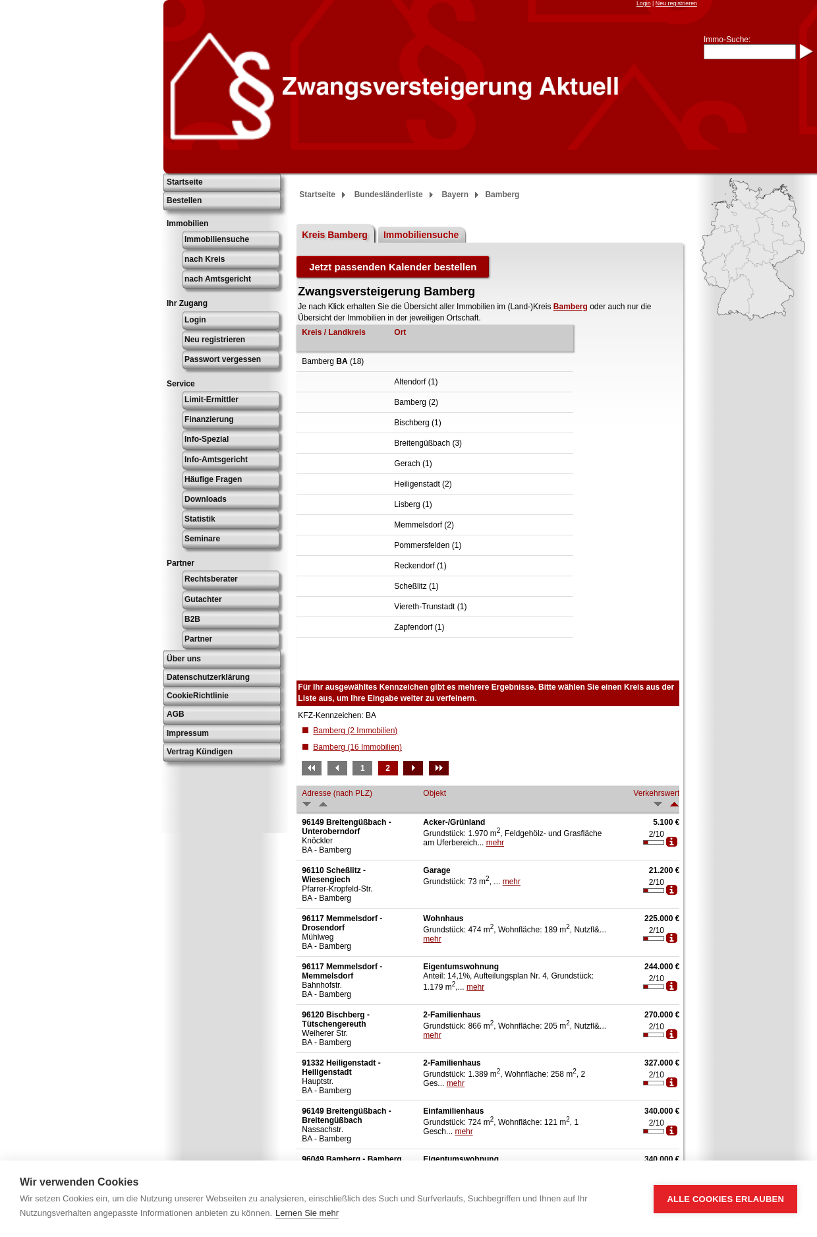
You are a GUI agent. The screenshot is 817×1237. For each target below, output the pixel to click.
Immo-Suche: (727, 39)
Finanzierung (209, 419)
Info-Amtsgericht (216, 459)
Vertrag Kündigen (200, 751)
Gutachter (203, 599)
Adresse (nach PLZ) (337, 793)
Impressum (188, 733)
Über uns (184, 658)
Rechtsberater (211, 579)
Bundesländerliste (388, 194)
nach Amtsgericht (217, 279)
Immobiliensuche (216, 239)
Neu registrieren (676, 3)
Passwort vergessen (222, 359)
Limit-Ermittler (211, 399)
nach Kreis (204, 259)
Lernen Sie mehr (307, 1213)
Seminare (202, 538)
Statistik (199, 519)
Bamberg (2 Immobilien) (355, 730)
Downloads (205, 499)
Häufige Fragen (213, 479)
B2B (192, 619)
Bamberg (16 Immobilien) (357, 747)
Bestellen (184, 200)
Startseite (185, 182)
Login (643, 3)
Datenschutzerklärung (208, 677)
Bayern (454, 194)
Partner (198, 639)
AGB (175, 714)
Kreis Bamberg (335, 234)
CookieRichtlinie (198, 695)
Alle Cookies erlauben (725, 1199)
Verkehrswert (656, 793)
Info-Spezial (206, 439)
